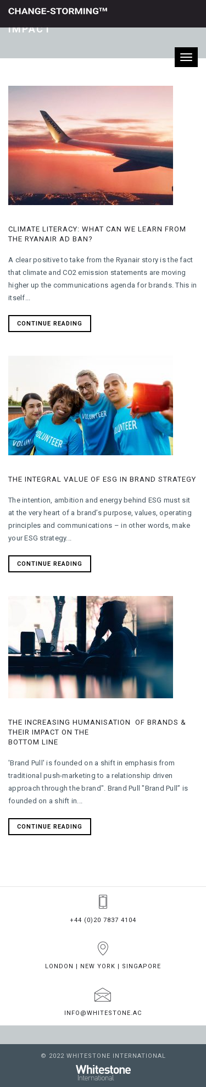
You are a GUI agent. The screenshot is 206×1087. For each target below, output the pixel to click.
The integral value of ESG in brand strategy (102, 479)
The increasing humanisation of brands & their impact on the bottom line (97, 732)
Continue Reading (49, 323)
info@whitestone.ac (103, 1013)
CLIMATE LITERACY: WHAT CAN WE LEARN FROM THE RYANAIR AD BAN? (97, 234)
